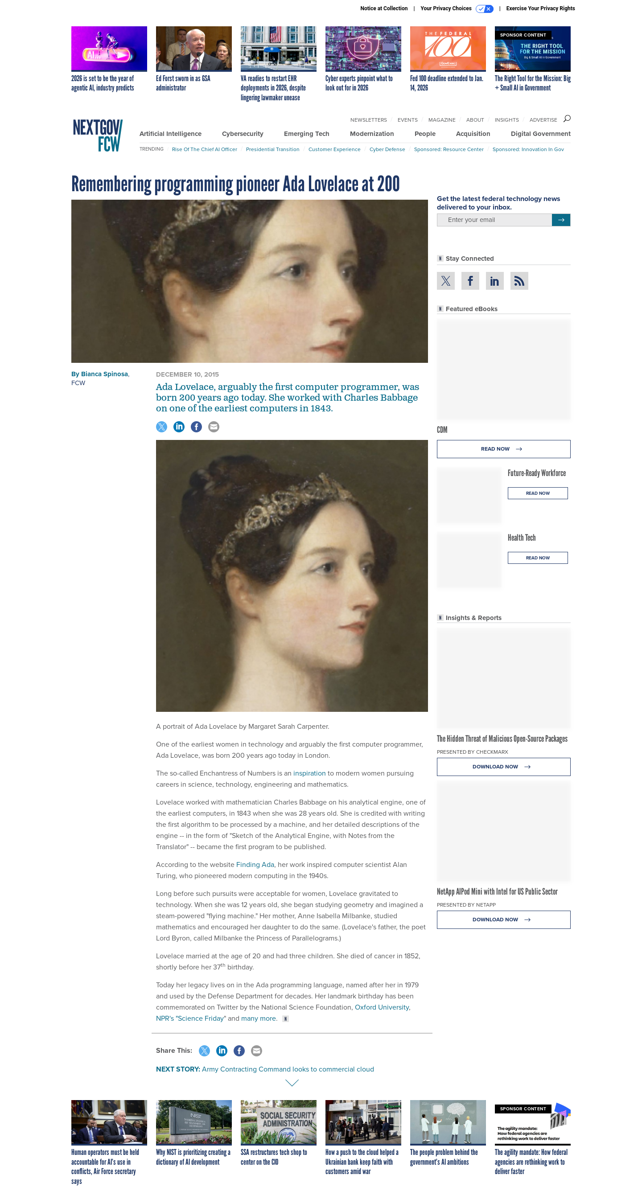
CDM (442, 429)
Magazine (442, 120)
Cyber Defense (387, 149)
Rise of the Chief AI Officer (204, 149)
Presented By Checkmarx (472, 752)
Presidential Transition (273, 149)
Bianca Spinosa (104, 374)
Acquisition (473, 134)
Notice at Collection (383, 8)
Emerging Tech (306, 134)
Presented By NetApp (466, 905)
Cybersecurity (242, 134)
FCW (78, 383)
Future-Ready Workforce (537, 473)
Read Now (504, 449)
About (475, 120)
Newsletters (368, 120)
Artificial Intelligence (171, 134)
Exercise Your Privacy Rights (540, 8)
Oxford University (382, 1007)
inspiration (309, 773)
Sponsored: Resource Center (449, 149)
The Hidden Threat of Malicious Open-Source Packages (502, 738)
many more (258, 1018)
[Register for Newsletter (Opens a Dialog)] (561, 220)
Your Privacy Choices (457, 9)
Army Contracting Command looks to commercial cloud (288, 1069)
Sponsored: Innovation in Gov (528, 149)
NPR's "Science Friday (190, 1018)
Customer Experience (335, 149)
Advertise (543, 120)
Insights (507, 120)
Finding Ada (255, 864)
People (425, 134)
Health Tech (522, 537)
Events (408, 120)
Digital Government (541, 134)
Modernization (372, 134)
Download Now (504, 767)
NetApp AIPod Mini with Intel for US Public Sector (497, 891)
